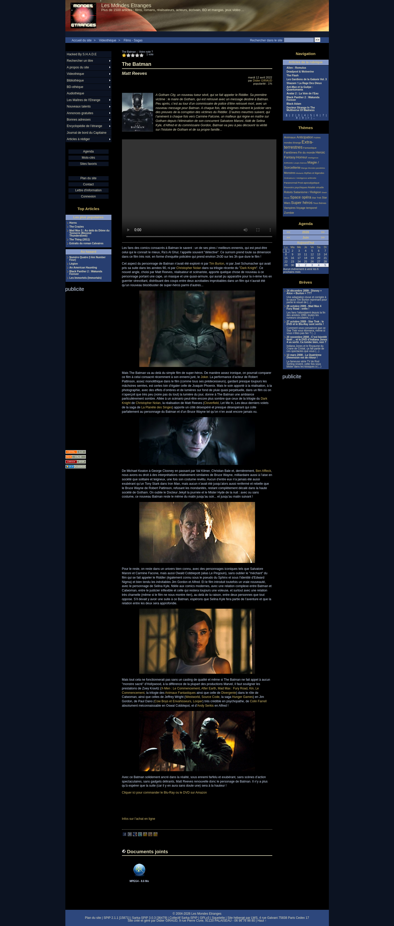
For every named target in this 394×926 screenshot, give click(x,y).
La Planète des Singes (156, 407)
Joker (204, 377)
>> (323, 232)
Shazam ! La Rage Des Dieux (304, 83)
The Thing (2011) (79, 239)
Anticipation (304, 137)
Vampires (290, 207)
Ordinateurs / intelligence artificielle (300, 178)
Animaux (290, 137)
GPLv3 (204, 918)
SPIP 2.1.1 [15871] (116, 918)
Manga (304, 168)
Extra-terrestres (298, 145)
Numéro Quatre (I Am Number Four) (87, 258)
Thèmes (305, 127)
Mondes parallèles (316, 168)
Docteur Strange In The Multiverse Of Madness (301, 109)
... (314, 117)
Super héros (301, 202)
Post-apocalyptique (308, 182)
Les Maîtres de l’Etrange (83, 100)
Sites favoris (88, 164)
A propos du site (78, 67)
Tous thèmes (319, 203)
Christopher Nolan (188, 268)
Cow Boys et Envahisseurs (172, 701)
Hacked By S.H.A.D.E (82, 54)
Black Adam (294, 104)
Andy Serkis (205, 705)
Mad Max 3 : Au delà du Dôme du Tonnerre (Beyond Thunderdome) (89, 233)
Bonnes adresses (79, 119)
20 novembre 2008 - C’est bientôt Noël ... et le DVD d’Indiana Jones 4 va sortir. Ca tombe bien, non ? (307, 340)
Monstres (289, 172)
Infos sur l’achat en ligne (138, 819)
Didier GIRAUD (262, 80)
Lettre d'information (88, 190)
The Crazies (76, 227)
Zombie (289, 212)
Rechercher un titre (80, 60)
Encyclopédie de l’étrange (84, 126)
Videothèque (107, 40)
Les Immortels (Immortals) (85, 278)
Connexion (88, 196)
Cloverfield (211, 403)
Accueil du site (82, 40)
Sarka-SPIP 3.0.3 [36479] (149, 918)
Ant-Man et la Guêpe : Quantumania (300, 88)
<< (288, 232)
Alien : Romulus (296, 68)
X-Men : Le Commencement (180, 688)
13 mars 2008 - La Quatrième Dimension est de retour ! (304, 356)
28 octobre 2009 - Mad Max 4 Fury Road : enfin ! (304, 307)
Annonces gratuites (80, 113)
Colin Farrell (258, 701)
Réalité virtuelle (316, 187)
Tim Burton (216, 263)
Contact (88, 184)
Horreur (301, 157)
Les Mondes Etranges (126, 5)
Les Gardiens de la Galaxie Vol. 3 (307, 79)
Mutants (299, 173)
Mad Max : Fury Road (232, 688)
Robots (288, 192)
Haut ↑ (261, 920)
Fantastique (310, 147)
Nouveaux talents (79, 106)
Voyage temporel (306, 207)
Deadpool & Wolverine (300, 71)
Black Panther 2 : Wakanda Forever (85, 272)
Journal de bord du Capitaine (87, 132)
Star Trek (316, 197)
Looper (198, 701)
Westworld (193, 697)
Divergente (228, 693)
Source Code (211, 697)
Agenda (88, 151)
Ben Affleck (263, 471)
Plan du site (88, 178)
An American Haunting (83, 267)
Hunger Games (242, 697)
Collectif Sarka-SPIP (183, 918)
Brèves (305, 282)
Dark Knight (248, 268)
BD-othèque (75, 87)
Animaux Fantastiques (180, 693)
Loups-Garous (300, 163)
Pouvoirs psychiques (296, 187)
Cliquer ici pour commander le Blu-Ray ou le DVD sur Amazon (164, 792)
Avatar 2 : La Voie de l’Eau (303, 93)
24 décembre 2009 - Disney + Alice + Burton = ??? (304, 292)
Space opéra (300, 197)
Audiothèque (75, 93)
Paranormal (290, 182)
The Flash (293, 75)
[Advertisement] (86, 369)
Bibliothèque (75, 80)
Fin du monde (306, 152)
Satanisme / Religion (307, 192)
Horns (73, 223)
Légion (73, 264)
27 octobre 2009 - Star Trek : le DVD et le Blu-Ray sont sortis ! (305, 323)
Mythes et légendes (314, 173)
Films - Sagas (133, 40)
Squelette (218, 918)
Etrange (297, 142)
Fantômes (290, 152)
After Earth (208, 688)
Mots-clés (88, 157)
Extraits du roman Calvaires (86, 243)
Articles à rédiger (78, 139)
